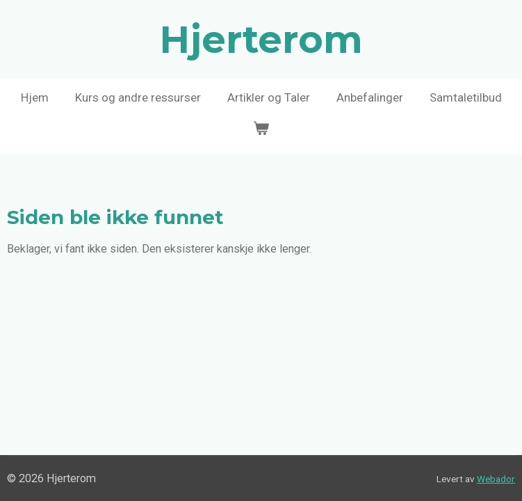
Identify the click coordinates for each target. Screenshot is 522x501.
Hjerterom (261, 40)
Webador (496, 478)
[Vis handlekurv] (261, 129)
